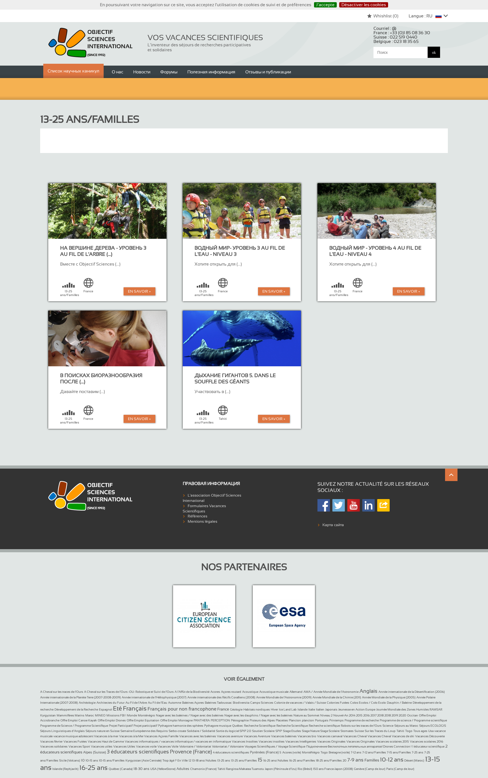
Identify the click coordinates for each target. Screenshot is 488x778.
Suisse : (395, 37)
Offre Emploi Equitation (143, 720)
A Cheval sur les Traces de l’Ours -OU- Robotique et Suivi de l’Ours (129, 691)
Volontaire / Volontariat (195, 746)
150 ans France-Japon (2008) (333, 769)
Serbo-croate (177, 731)
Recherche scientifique (324, 725)
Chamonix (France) (203, 769)
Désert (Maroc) (414, 760)
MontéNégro (311, 752)
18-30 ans (141, 769)
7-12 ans (356, 752)
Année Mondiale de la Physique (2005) (388, 697)
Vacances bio (307, 736)
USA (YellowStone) (163, 769)
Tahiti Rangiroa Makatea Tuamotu (241, 769)
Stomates (347, 731)
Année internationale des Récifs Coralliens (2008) (221, 697)
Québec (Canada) (121, 769)
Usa (431, 731)
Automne (174, 702)
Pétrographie (240, 720)
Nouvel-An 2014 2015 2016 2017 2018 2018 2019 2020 (369, 715)
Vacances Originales (331, 741)
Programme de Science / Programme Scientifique (74, 725)
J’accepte (325, 4)
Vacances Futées (75, 741)
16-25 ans (93, 767)
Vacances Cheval (355, 736)
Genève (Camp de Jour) (369, 769)
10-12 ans (391, 760)
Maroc (89, 715)
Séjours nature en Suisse (103, 731)
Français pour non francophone (182, 708)
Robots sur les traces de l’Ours (361, 725)
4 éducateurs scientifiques (231, 752)
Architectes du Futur (110, 702)
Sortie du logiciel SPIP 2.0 (233, 731)
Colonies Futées (338, 702)
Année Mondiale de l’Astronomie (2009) (284, 697)
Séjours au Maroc (406, 725)
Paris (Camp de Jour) (400, 769)
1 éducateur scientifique (428, 746)
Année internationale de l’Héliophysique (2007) (154, 697)
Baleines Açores (193, 702)
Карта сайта (333, 525)
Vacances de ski (403, 736)
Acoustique (250, 691)
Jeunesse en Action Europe (356, 709)
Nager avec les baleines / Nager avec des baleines (189, 715)
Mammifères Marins (70, 715)
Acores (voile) (291, 752)
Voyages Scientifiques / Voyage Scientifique (275, 746)
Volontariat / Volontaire (228, 746)
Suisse (359, 731)
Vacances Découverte (430, 736)
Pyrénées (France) (264, 752)
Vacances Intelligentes (300, 741)
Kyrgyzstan (48, 715)
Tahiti (400, 731)
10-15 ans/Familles (111, 760)
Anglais (368, 691)
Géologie (236, 709)
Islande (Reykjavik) (65, 769)
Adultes (182, 769)
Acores (215, 691)
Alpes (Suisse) (94, 752)
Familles (371, 760)
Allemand (296, 691)
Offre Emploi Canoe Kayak (78, 720)
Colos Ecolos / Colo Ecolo (368, 702)
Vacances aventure (230, 736)
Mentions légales (202, 521)
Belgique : (396, 41)
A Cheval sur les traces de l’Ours (61, 691)
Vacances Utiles (124, 746)
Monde (132, 715)
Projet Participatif (121, 725)
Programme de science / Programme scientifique (413, 720)
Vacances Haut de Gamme (106, 741)
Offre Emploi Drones (112, 720)
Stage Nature (311, 731)
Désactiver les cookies (363, 4)
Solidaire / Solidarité (201, 731)
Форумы (168, 71)
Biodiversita (241, 702)
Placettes (282, 720)
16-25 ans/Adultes (275, 760)
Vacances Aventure (257, 736)
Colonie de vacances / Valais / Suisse (300, 702)
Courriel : (384, 28)
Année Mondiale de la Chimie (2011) (336, 697)
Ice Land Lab (288, 709)
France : (401, 32)
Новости (141, 71)
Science (387, 725)
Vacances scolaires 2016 (426, 741)
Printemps (336, 720)
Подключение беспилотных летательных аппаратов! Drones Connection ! (358, 746)
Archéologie (87, 702)
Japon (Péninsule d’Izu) (281, 769)
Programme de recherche (362, 720)
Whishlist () (382, 15)
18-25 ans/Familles (329, 760)
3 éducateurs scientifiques (138, 752)
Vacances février (51, 741)
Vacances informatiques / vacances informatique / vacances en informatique (178, 741)
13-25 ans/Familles (244, 760)
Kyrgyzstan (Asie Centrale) (143, 760)
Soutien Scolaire (263, 731)
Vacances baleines (284, 736)
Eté (117, 708)
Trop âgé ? (169, 760)
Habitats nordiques (256, 709)
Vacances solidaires (54, 746)
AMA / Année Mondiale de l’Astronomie (331, 691)
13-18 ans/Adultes (204, 760)
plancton (308, 720)
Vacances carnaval (329, 736)
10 (83, 760)
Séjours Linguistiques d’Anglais (62, 731)
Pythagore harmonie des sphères (180, 725)
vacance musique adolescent (74, 736)
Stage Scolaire (330, 731)
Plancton (295, 720)
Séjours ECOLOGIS (432, 725)
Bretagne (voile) (339, 752)
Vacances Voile (167, 746)
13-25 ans (223, 760)
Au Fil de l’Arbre (136, 702)
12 (190, 760)
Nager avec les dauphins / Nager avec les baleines (258, 715)
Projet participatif (145, 725)
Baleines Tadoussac (218, 702)
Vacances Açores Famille (161, 736)
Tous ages (420, 731)
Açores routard (231, 691)
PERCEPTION (220, 720)
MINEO (100, 715)
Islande (302, 709)
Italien (320, 709)
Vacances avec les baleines (197, 736)
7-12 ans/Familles (374, 752)
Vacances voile (146, 746)
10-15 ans (92, 760)
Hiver (274, 709)
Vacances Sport (79, 746)
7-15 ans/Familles (399, 752)
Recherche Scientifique (259, 725)
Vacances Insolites (245, 741)
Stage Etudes (292, 731)
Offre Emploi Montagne (176, 720)
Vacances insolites (271, 741)
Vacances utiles (101, 746)
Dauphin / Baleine (399, 702)
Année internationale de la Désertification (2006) (411, 691)
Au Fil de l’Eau (157, 702)
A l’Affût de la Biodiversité (192, 691)
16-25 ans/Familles (302, 760)
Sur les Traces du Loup (380, 731)
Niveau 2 (326, 715)
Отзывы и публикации (268, 71)
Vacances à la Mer (131, 736)
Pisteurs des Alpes (262, 720)
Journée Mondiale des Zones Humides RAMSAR (409, 709)
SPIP (278, 731)
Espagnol (105, 709)
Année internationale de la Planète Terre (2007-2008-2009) (80, 697)
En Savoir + (139, 291)
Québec (237, 725)
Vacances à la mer (106, 736)
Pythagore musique (217, 725)
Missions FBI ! (116, 715)
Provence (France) (191, 752)
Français (135, 708)
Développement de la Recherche (76, 709)
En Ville (182, 760)
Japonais (331, 709)
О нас (117, 71)
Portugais (321, 720)
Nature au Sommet (306, 715)
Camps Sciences (261, 702)
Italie (311, 709)
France (223, 709)
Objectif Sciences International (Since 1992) (91, 42)
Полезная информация (211, 71)
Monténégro (146, 715)
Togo (408, 731)
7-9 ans (355, 759)
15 (260, 760)
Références (197, 516)
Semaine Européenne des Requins (144, 731)
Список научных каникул (73, 70)
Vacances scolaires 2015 (392, 741)
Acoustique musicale (274, 691)
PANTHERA (202, 720)
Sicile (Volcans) (69, 760)
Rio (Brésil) (305, 769)
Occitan (412, 715)
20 (344, 760)
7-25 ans (417, 752)
